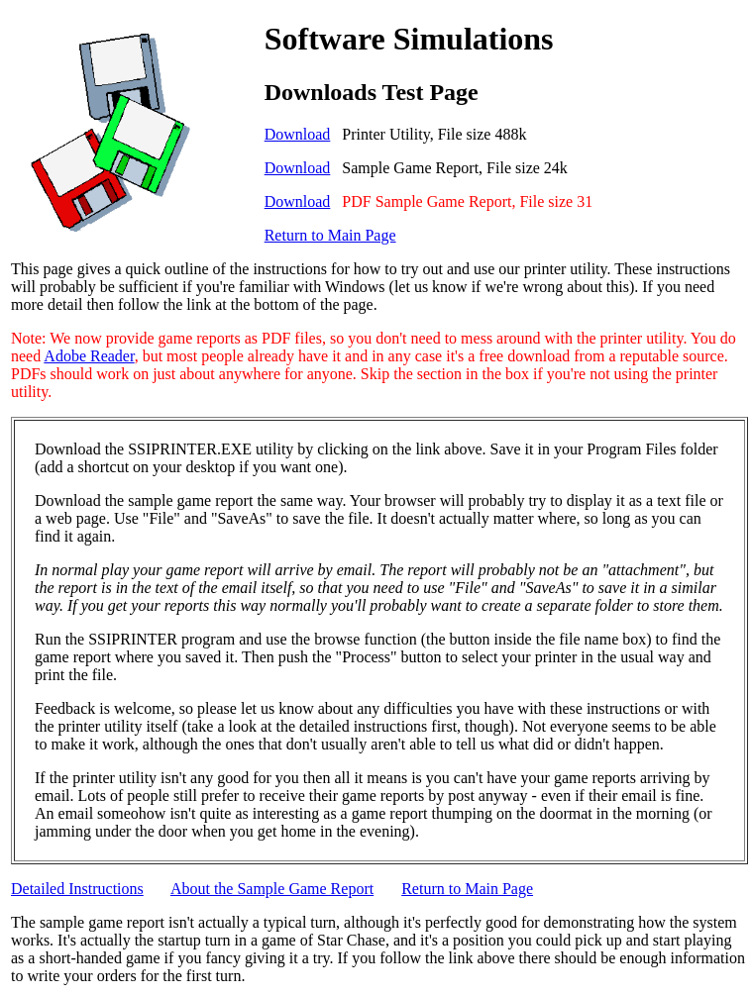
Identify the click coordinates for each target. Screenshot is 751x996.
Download (298, 134)
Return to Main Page (330, 235)
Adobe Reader (89, 356)
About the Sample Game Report (272, 888)
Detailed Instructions (77, 888)
